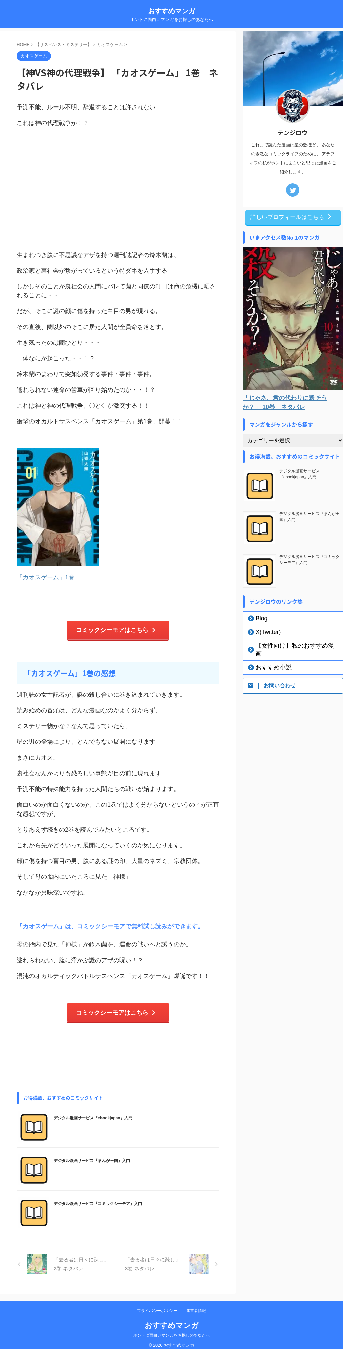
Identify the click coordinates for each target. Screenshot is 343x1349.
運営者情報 (196, 1305)
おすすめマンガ (171, 11)
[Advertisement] (118, 197)
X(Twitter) (264, 631)
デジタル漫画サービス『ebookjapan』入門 (93, 1112)
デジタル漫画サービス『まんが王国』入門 (92, 1155)
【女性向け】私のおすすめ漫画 (287, 644)
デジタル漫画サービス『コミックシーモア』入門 (98, 1198)
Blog (259, 617)
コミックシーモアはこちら (116, 628)
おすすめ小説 (268, 658)
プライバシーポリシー (157, 1305)
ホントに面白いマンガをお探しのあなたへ (171, 1329)
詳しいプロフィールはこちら (291, 216)
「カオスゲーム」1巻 (45, 576)
